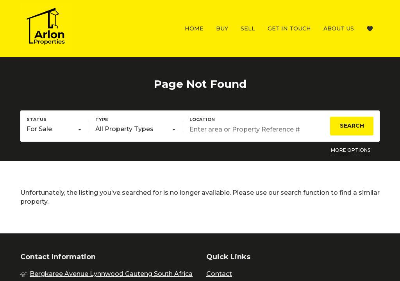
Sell (248, 28)
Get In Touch (289, 28)
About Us (338, 28)
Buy (222, 28)
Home (194, 28)
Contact (219, 273)
